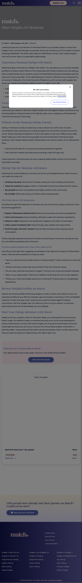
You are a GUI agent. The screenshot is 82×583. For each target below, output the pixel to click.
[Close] (70, 87)
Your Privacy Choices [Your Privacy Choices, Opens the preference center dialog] (59, 102)
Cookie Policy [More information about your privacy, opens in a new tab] (62, 96)
